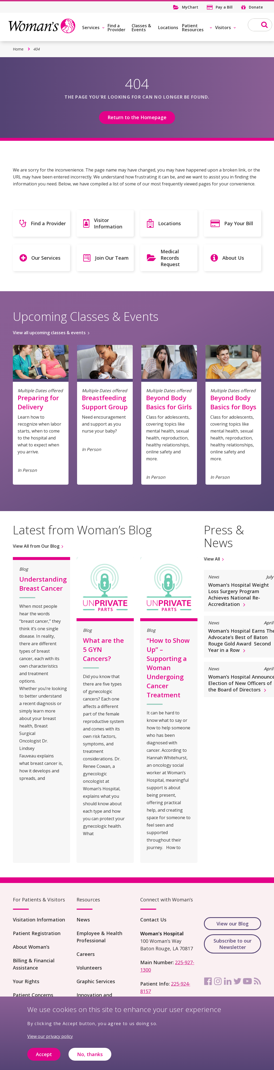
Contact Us (153, 919)
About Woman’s (31, 947)
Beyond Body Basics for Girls (169, 402)
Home (18, 49)
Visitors (223, 27)
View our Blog (232, 923)
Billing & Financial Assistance (34, 964)
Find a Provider (116, 28)
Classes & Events (141, 28)
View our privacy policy (50, 1041)
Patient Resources (193, 28)
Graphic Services (96, 981)
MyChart (190, 7)
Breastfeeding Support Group (105, 402)
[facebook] (208, 981)
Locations (168, 27)
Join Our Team (112, 258)
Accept (44, 1059)
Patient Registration (36, 933)
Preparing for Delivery (38, 402)
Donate (256, 7)
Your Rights (26, 981)
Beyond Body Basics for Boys (233, 402)
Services (91, 27)
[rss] (257, 981)
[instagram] (218, 981)
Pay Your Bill (238, 223)
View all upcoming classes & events (49, 333)
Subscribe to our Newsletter (233, 943)
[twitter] (237, 981)
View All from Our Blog (36, 546)
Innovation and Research (94, 998)
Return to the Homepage (137, 117)
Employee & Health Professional (99, 937)
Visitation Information (39, 919)
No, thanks (90, 1059)
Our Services (45, 258)
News (83, 919)
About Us (233, 258)
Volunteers (89, 967)
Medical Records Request (170, 257)
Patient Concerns (33, 995)
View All (212, 559)
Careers (86, 954)
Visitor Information (108, 223)
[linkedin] (227, 981)
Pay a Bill (224, 7)
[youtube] (247, 981)
